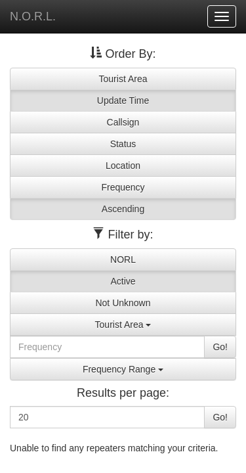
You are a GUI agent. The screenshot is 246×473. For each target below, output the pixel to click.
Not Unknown (122, 303)
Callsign (123, 122)
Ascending (123, 209)
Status (123, 144)
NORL (123, 259)
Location (123, 165)
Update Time (123, 100)
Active (122, 281)
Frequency (122, 187)
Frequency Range (123, 369)
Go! (220, 347)
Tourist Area (123, 79)
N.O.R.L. (33, 16)
